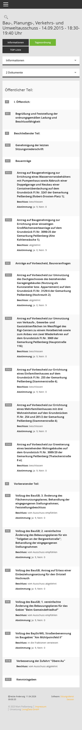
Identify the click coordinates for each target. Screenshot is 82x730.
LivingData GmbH (30, 709)
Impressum (40, 706)
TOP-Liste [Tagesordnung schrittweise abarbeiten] (15, 49)
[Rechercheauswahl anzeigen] (5, 17)
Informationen (16, 42)
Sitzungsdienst (67, 698)
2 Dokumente (14, 72)
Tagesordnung (43, 42)
